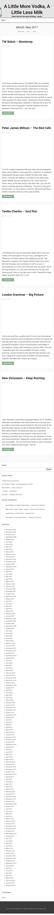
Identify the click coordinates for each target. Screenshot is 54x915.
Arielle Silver (10, 513)
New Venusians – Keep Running (23, 378)
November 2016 (11, 740)
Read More (8, 113)
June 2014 (9, 811)
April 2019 (9, 668)
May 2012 (9, 873)
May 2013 (9, 843)
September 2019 (11, 656)
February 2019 (10, 673)
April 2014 (9, 816)
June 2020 (9, 633)
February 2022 (10, 584)
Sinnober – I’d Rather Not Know (12, 494)
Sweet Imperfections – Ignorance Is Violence (30, 505)
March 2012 (10, 878)
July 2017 (9, 720)
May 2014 (9, 814)
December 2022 (11, 559)
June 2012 (9, 871)
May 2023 (9, 547)
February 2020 (10, 643)
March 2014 (10, 819)
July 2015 (9, 779)
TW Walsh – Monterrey (17, 42)
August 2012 (10, 866)
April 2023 (9, 549)
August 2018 (10, 688)
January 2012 (10, 883)
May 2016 (9, 754)
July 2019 (9, 660)
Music (4, 898)
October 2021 (10, 594)
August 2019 (10, 658)
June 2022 (9, 574)
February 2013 (10, 851)
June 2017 (9, 722)
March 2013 (10, 848)
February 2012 (10, 880)
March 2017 (10, 730)
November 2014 (11, 799)
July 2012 (9, 868)
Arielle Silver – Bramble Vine (25, 513)
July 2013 (9, 838)
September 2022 (11, 567)
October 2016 (10, 742)
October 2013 (10, 831)
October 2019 (10, 653)
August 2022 (10, 569)
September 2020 (11, 626)
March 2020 (10, 641)
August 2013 (10, 836)
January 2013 (10, 853)
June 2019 (9, 663)
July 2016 (9, 749)
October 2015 (10, 772)
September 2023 (11, 537)
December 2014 (11, 796)
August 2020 (10, 628)
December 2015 (11, 767)
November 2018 (11, 680)
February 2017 (10, 732)
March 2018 (10, 700)
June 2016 (9, 752)
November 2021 (11, 591)
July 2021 (9, 601)
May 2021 (9, 606)
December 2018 (11, 678)
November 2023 (11, 532)
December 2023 (11, 530)
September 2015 (11, 774)
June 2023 (9, 544)
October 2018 (10, 683)
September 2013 (11, 833)
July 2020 (9, 631)
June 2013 (9, 841)
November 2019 (11, 651)
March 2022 (10, 581)
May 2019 (9, 665)
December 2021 (11, 589)
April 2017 (9, 727)
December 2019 (11, 648)
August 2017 (10, 717)
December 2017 (11, 707)
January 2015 (10, 794)
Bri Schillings (10, 505)
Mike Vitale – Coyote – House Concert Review (30, 509)
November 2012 (11, 858)
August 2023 (10, 539)
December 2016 (11, 737)
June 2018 (9, 693)
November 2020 (11, 621)
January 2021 (10, 616)
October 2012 (10, 861)
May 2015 (9, 784)
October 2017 (10, 712)
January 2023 (10, 557)
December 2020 (11, 618)
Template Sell (42, 908)
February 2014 (10, 821)
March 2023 (10, 552)
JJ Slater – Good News (9, 491)
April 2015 (9, 787)
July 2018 (9, 690)
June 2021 (9, 604)
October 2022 (10, 564)
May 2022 (9, 576)
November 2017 (11, 710)
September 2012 (11, 863)
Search (4, 465)
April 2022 (9, 579)
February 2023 (10, 554)
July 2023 (9, 542)
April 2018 (9, 698)
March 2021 (10, 611)
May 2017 (9, 725)
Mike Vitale (9, 509)
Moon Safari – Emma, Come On (12, 488)
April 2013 (9, 846)
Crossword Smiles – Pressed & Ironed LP (28, 517)
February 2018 (10, 703)
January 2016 (10, 764)
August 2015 (10, 777)
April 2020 (9, 638)
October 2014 (10, 801)
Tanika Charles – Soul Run (19, 211)
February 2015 (10, 791)
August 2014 (10, 806)
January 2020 (10, 646)
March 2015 (10, 789)
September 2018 (11, 685)
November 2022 (11, 562)
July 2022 (9, 571)
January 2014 (10, 824)
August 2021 (10, 599)
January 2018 (10, 705)
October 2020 (10, 623)
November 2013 (11, 829)
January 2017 (10, 735)
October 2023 (10, 534)
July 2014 (9, 809)
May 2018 (9, 695)
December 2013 (11, 826)
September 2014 (11, 804)
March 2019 (10, 670)
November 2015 (11, 769)
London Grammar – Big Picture (22, 294)
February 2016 (10, 762)
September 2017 (11, 715)
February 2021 (10, 614)
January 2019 (10, 675)
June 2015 (9, 782)
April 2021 (9, 609)
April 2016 (9, 757)
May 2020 (9, 636)
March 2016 (10, 759)
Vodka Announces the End (10, 481)
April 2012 (9, 876)
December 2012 (11, 856)
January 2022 (10, 586)
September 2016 (11, 744)
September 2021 (11, 596)
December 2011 (11, 885)
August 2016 (10, 747)
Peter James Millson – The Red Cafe (26, 128)
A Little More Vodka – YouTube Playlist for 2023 (17, 484)
